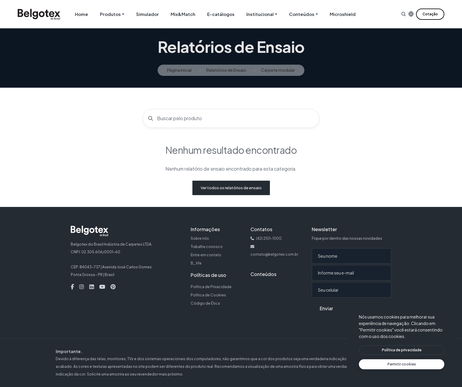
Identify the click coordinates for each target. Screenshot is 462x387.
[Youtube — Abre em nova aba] (102, 287)
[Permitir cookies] (401, 364)
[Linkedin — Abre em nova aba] (91, 287)
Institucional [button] (260, 14)
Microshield (343, 14)
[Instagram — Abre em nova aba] (81, 287)
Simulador (147, 14)
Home (81, 14)
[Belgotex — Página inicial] (39, 14)
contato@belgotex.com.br (274, 254)
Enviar (326, 308)
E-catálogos (221, 14)
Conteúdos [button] (301, 14)
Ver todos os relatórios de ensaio (231, 187)
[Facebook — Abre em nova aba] (72, 287)
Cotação (430, 14)
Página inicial (179, 70)
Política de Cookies (208, 295)
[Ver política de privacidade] (401, 350)
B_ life (196, 263)
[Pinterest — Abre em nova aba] (113, 287)
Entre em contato (206, 255)
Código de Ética (205, 303)
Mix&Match (183, 14)
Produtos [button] (110, 14)
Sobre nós (200, 238)
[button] (403, 14)
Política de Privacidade (211, 287)
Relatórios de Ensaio (226, 70)
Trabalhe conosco (207, 246)
